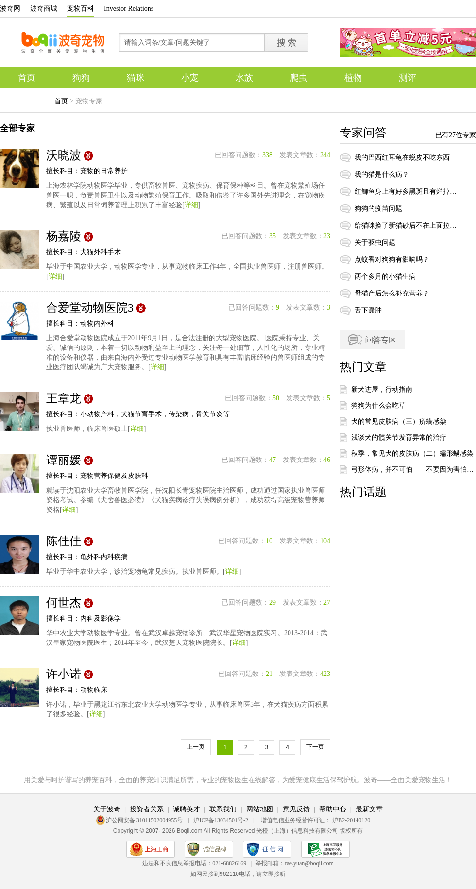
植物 (353, 77)
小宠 (190, 77)
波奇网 (10, 8)
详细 (191, 205)
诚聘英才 (186, 809)
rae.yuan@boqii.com (309, 863)
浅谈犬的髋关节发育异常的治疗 (398, 437)
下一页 (315, 746)
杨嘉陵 (63, 236)
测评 (407, 77)
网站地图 (259, 809)
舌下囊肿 (368, 310)
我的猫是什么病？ (382, 174)
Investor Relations (128, 8)
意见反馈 (296, 809)
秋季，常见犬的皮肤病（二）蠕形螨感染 (412, 453)
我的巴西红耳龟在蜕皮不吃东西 (402, 157)
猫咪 (135, 77)
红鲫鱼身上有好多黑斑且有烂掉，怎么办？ (406, 191)
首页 (26, 77)
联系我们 (223, 809)
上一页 (195, 746)
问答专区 (372, 339)
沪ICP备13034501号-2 (220, 820)
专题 (26, 99)
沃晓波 (63, 155)
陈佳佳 (63, 541)
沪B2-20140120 (351, 820)
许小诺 (63, 674)
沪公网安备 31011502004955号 (145, 820)
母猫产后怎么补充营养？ (392, 293)
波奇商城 (43, 8)
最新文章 (369, 809)
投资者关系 (147, 809)
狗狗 (81, 77)
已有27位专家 (455, 135)
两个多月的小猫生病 (385, 276)
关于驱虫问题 (375, 242)
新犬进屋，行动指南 (381, 389)
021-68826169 (229, 863)
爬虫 (298, 77)
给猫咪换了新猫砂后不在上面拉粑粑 (406, 225)
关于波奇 (106, 809)
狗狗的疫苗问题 (378, 208)
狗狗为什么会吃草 (378, 405)
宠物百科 (80, 8)
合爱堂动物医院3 (90, 307)
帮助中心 (332, 809)
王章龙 (63, 398)
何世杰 (63, 602)
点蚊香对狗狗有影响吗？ (392, 259)
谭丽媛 (63, 460)
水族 (244, 77)
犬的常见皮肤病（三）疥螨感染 (398, 421)
